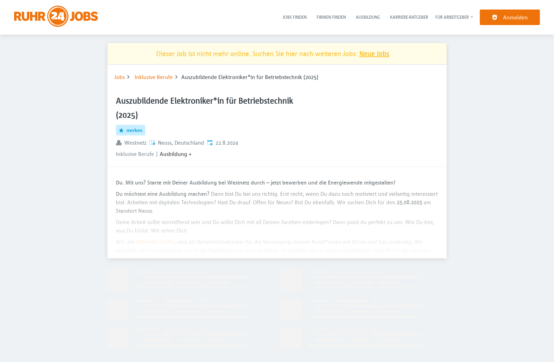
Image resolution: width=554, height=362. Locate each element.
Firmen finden (331, 17)
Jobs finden (295, 17)
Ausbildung (368, 17)
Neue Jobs (374, 53)
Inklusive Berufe (154, 76)
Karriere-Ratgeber (409, 17)
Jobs (119, 76)
